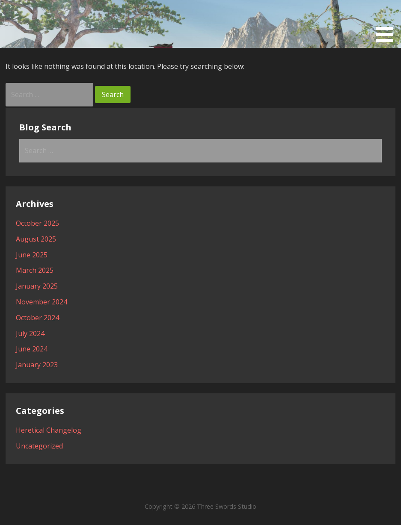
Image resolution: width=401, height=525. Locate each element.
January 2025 (37, 286)
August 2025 (36, 239)
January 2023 (37, 364)
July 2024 (30, 333)
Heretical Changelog (48, 430)
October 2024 (37, 317)
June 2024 (32, 349)
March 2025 (34, 270)
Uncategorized (39, 446)
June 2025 (32, 255)
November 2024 (41, 302)
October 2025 (37, 223)
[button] (387, 22)
